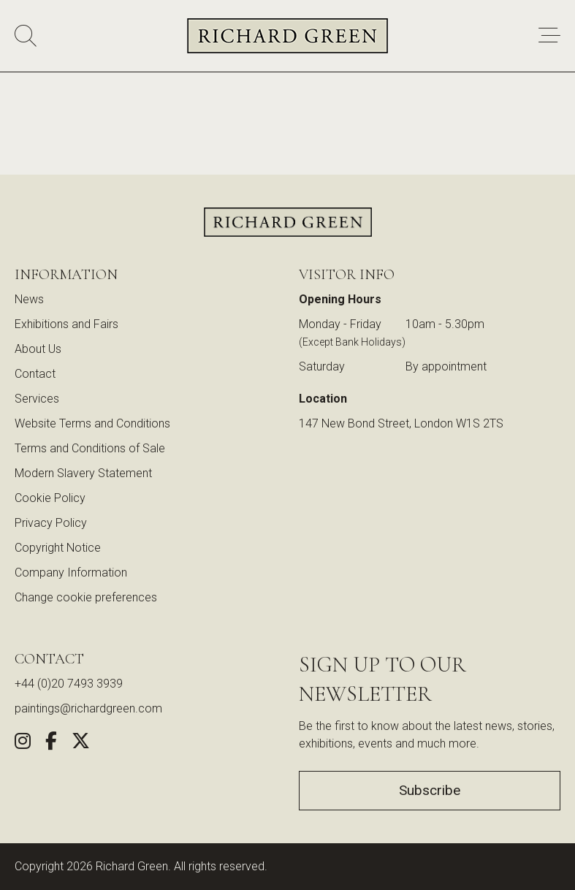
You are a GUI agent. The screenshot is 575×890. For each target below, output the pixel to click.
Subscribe (429, 790)
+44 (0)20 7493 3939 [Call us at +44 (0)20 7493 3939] (69, 684)
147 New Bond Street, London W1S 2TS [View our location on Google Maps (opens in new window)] (401, 423)
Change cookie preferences (86, 597)
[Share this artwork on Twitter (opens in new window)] (81, 743)
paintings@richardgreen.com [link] (88, 708)
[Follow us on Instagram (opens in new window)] (23, 743)
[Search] (26, 36)
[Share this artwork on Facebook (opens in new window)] (51, 743)
